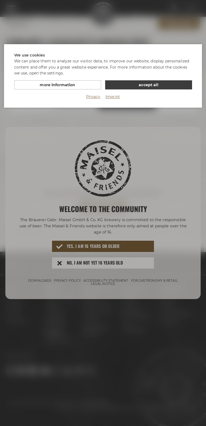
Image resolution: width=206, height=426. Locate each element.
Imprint (112, 96)
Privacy (93, 96)
